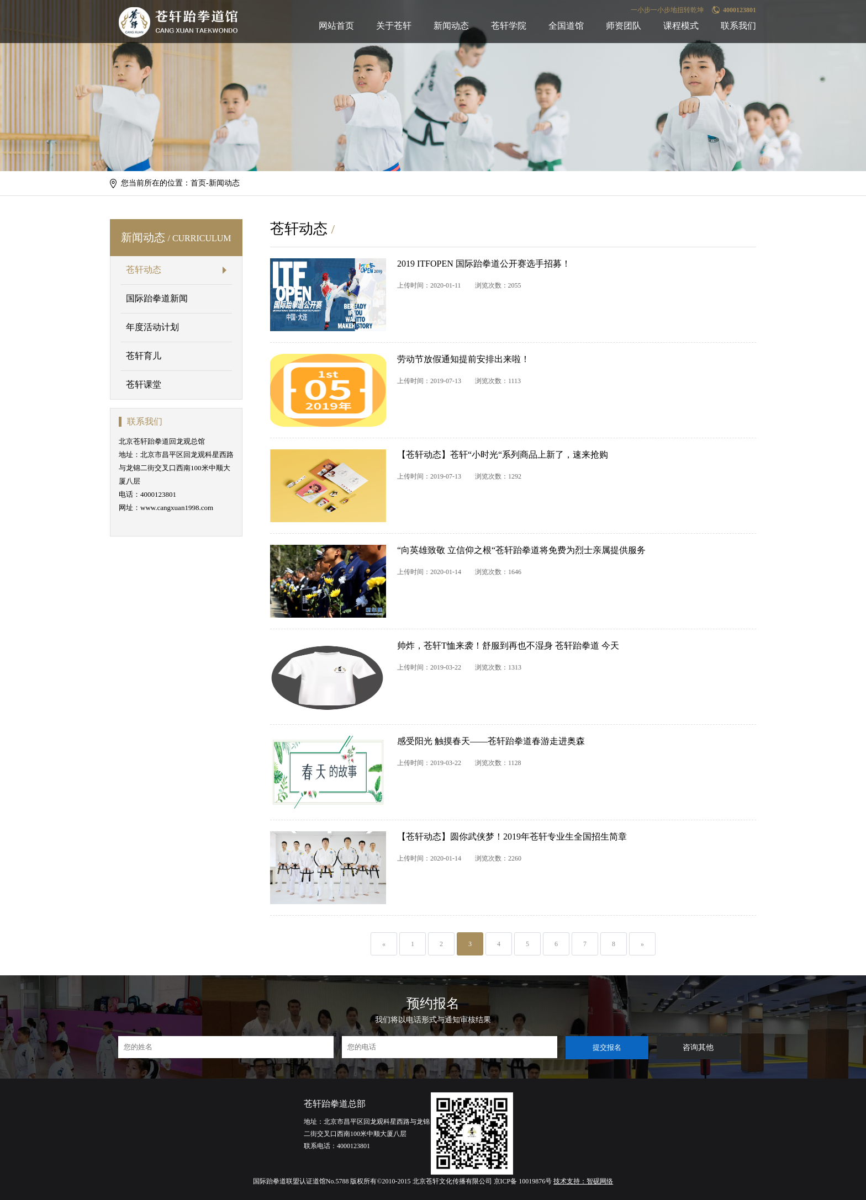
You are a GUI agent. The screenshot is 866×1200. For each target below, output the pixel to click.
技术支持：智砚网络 (583, 1181)
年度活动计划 (152, 327)
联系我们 (738, 25)
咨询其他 (698, 1047)
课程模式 (681, 25)
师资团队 (623, 25)
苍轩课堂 (143, 384)
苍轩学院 (508, 25)
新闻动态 (451, 25)
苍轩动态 (143, 269)
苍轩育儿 (143, 355)
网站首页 (336, 25)
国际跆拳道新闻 (157, 298)
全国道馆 (566, 25)
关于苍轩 (393, 25)
